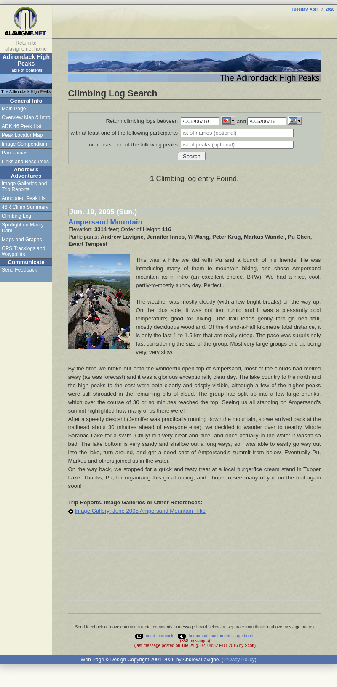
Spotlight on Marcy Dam (22, 228)
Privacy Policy (239, 660)
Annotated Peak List (24, 198)
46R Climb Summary (25, 207)
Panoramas (14, 153)
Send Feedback (19, 270)
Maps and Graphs (22, 239)
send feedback (154, 636)
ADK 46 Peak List (21, 126)
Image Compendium (24, 144)
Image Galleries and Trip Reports (24, 186)
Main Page (14, 109)
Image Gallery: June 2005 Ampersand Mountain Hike (140, 511)
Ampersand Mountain (105, 222)
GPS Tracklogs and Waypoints (23, 251)
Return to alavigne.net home (26, 46)
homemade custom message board (216, 636)
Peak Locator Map (22, 135)
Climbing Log (16, 216)
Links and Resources (25, 162)
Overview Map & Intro (26, 117)
